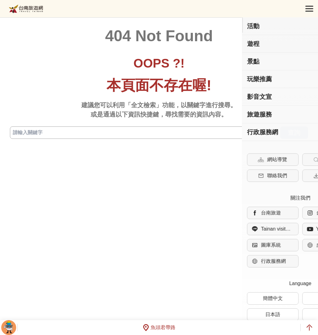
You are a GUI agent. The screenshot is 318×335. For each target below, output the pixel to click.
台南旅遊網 (25, 8)
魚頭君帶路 (159, 327)
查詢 (294, 132)
